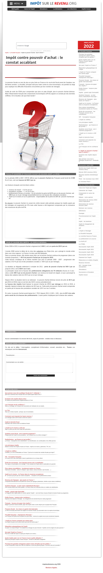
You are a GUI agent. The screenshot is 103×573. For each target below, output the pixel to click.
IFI (80, 218)
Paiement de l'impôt (85, 257)
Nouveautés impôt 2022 (86, 252)
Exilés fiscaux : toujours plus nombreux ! (17, 499)
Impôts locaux (86, 9)
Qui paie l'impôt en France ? (14, 534)
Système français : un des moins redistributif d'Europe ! (22, 488)
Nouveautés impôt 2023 (86, 254)
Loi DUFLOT (83, 241)
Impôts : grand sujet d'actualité (14, 493)
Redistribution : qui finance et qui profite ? (18, 441)
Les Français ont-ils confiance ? (15, 406)
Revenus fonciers (84, 262)
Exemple (81, 213)
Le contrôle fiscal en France (88, 236)
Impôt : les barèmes (85, 221)
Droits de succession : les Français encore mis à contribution (24, 464)
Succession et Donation (86, 272)
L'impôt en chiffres (10, 453)
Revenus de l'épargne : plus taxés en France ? (19, 482)
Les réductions (72, 9)
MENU (18, 3)
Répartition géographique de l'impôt (16, 528)
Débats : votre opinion (86, 197)
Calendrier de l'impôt (85, 190)
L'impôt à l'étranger (85, 231)
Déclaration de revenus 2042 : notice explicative (88, 200)
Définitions (82, 210)
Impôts (7, 52)
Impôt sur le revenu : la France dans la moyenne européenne (24, 476)
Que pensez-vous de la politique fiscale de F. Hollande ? (22, 395)
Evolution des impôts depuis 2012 (15, 401)
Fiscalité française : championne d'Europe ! (18, 517)
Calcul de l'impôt (29, 9)
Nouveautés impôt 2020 (86, 246)
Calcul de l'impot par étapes (88, 188)
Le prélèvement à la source (87, 238)
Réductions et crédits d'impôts (88, 260)
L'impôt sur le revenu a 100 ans (15, 430)
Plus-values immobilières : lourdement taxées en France (22, 470)
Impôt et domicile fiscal (12, 424)
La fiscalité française (15, 52)
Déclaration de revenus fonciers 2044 (86, 204)
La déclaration (57, 9)
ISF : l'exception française (13, 459)
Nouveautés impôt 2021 (86, 249)
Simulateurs (43, 9)
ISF (80, 228)
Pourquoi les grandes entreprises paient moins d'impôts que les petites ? (28, 546)
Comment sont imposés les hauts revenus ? (19, 418)
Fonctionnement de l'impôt (87, 216)
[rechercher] (38, 46)
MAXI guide (15, 9)
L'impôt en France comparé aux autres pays (19, 522)
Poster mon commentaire (40, 377)
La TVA (7, 412)
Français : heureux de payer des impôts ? (18, 505)
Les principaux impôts (12, 447)
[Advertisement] (51, 27)
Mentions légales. (51, 569)
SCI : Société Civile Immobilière (85, 266)
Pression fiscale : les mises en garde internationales (21, 511)
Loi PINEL (82, 244)
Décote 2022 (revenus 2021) (88, 172)
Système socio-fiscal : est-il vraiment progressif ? (20, 435)
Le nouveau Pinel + (85, 181)
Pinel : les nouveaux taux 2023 (88, 179)
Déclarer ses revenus (85, 208)
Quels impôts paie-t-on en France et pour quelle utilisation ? (24, 540)
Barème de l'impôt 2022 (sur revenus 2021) (88, 168)
